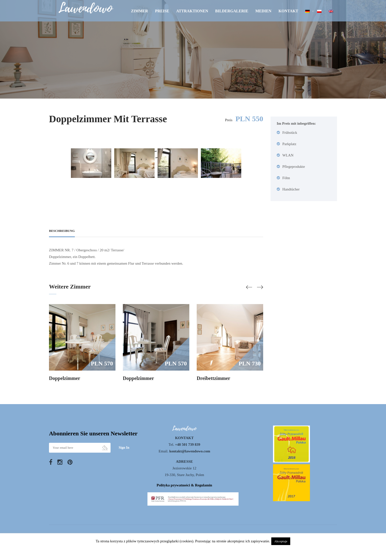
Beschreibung (62, 231)
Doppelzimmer (64, 378)
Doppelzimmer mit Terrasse (108, 118)
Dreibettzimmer (213, 378)
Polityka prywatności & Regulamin (184, 485)
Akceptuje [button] (280, 541)
